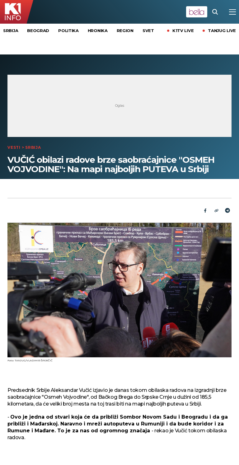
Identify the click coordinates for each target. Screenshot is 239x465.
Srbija (10, 30)
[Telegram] (227, 210)
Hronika (98, 30)
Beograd (38, 30)
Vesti (14, 147)
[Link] (216, 210)
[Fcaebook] (205, 210)
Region (125, 30)
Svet (148, 30)
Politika (68, 30)
